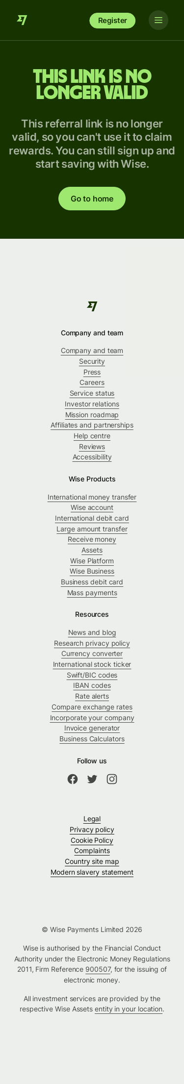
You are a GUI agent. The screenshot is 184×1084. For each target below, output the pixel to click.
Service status (92, 393)
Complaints (91, 850)
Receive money (92, 539)
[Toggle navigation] (158, 20)
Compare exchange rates (92, 707)
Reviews (92, 446)
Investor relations (92, 404)
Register (113, 20)
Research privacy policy (92, 643)
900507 (97, 969)
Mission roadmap (92, 414)
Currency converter (92, 653)
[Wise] (22, 20)
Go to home (92, 198)
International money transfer (92, 497)
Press (92, 372)
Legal (92, 818)
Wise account (92, 507)
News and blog (92, 632)
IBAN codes (91, 685)
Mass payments (92, 592)
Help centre (92, 435)
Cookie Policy (92, 840)
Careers (91, 382)
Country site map (92, 861)
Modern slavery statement (92, 872)
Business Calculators (91, 738)
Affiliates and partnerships (92, 425)
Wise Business (92, 571)
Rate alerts (92, 696)
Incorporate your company (92, 717)
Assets (92, 550)
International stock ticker (92, 664)
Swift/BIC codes (92, 675)
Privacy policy (92, 829)
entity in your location (128, 1009)
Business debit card (92, 582)
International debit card (92, 518)
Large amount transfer (91, 529)
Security (92, 361)
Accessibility (92, 457)
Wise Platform (92, 560)
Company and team (92, 350)
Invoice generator (92, 728)
